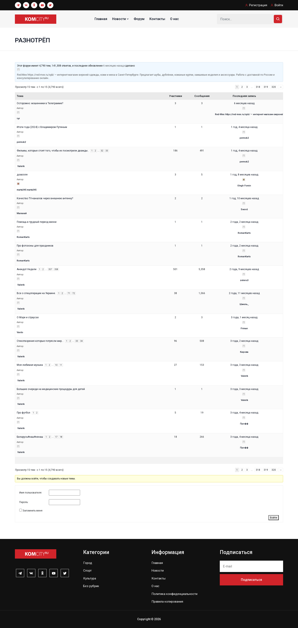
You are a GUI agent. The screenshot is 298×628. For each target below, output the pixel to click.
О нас (174, 19)
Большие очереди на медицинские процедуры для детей (51, 389)
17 (56, 437)
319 (266, 87)
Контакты (157, 19)
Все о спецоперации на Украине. (36, 293)
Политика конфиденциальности (174, 594)
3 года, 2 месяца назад (244, 341)
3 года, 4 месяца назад (244, 412)
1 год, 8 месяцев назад (244, 174)
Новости (121, 19)
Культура (89, 578)
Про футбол (23, 412)
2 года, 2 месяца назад (244, 221)
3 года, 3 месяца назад (244, 364)
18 (61, 437)
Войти (279, 5)
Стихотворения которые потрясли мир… (40, 341)
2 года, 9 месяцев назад (244, 269)
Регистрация (258, 5)
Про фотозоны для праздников (35, 245)
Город (87, 563)
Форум (139, 19)
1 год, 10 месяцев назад (244, 198)
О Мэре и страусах (28, 317)
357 (50, 269)
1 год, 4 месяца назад (244, 127)
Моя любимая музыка (30, 364)
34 (81, 341)
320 (274, 87)
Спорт (87, 570)
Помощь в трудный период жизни (36, 221)
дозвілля (22, 174)
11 (61, 365)
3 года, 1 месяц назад (244, 317)
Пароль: (23, 502)
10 (56, 365)
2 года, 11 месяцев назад (244, 293)
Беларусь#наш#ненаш (30, 436)
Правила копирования (167, 601)
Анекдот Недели (26, 269)
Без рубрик (91, 586)
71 (69, 293)
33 (107, 151)
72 (73, 293)
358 (56, 269)
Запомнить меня (32, 510)
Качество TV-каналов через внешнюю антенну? (45, 198)
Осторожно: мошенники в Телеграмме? (40, 103)
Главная (101, 19)
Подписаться (251, 580)
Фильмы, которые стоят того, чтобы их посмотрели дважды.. (53, 150)
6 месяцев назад (113, 65)
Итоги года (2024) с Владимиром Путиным (42, 127)
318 (258, 87)
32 (102, 151)
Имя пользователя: (30, 492)
